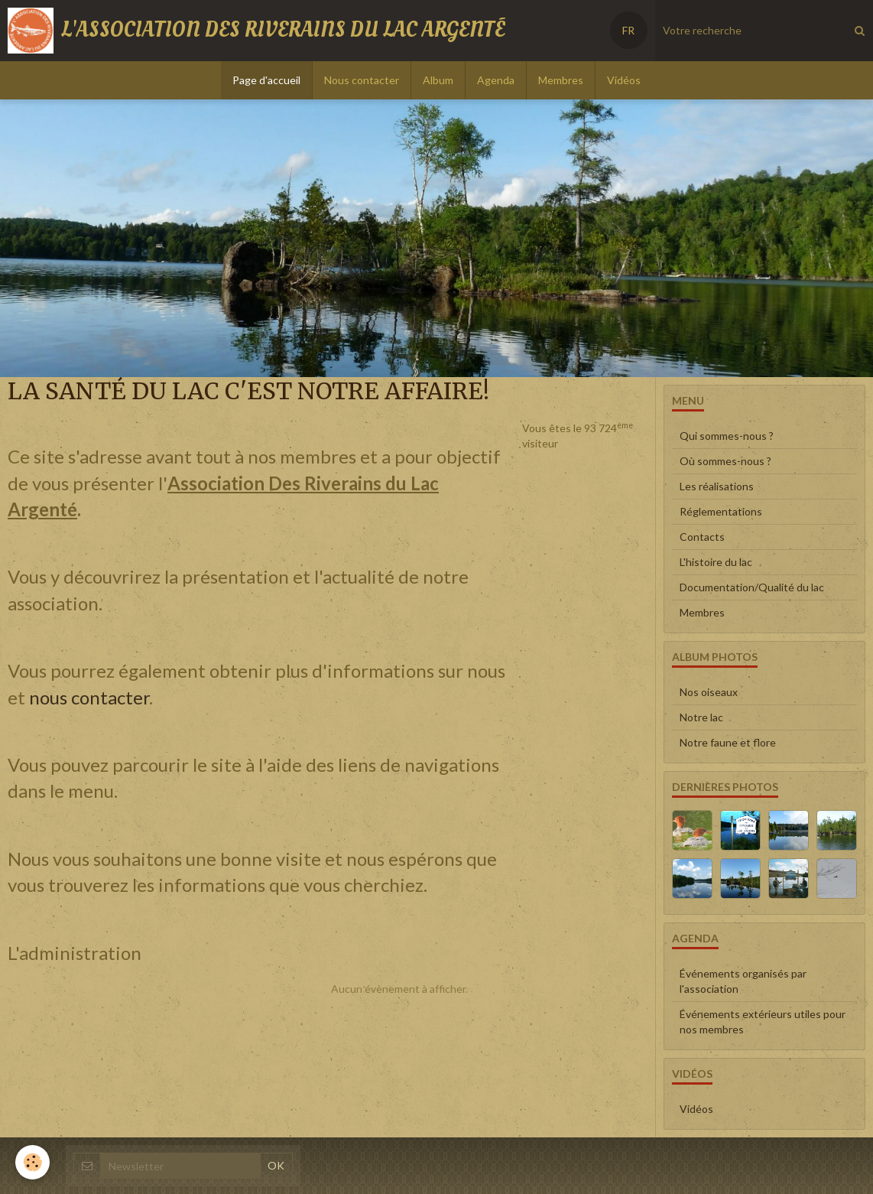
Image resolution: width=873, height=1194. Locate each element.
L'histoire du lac (716, 561)
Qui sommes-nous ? (727, 435)
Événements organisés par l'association (743, 981)
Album (438, 79)
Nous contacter (361, 79)
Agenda (495, 79)
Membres (560, 79)
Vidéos (624, 79)
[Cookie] (32, 1162)
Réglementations (721, 511)
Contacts (702, 536)
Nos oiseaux (709, 691)
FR (628, 30)
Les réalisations (717, 486)
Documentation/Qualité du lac (752, 587)
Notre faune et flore (728, 742)
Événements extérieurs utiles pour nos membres (762, 1021)
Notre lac (701, 717)
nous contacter (89, 697)
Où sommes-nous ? (725, 460)
